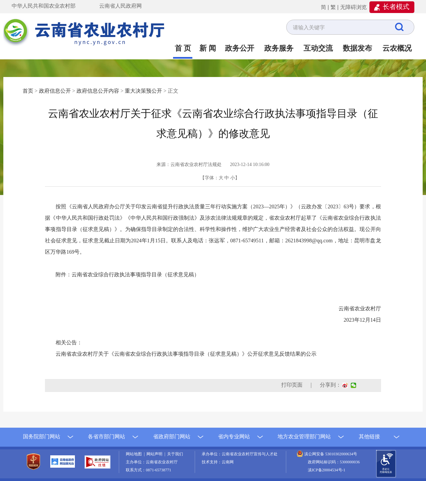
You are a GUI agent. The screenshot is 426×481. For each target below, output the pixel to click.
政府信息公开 (55, 91)
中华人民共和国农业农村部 (44, 6)
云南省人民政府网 (120, 6)
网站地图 (135, 454)
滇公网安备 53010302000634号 (330, 454)
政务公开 (239, 48)
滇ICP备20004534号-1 (326, 470)
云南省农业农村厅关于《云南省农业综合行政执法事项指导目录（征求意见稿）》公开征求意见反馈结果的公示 (186, 354)
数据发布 (357, 48)
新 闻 (207, 48)
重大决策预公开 (143, 91)
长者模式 (396, 6)
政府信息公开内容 (98, 91)
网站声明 (155, 454)
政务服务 (279, 48)
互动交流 (318, 48)
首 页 (183, 48)
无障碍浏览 (353, 7)
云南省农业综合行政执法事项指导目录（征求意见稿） (135, 274)
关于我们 (175, 454)
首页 (28, 91)
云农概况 (397, 48)
